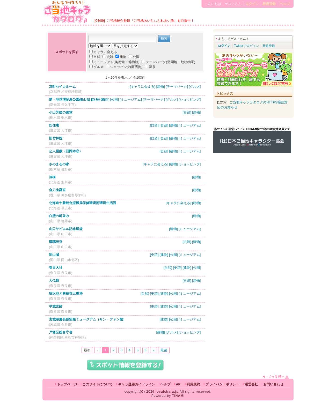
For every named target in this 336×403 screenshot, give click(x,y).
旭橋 (52, 177)
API (178, 384)
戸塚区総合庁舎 (60, 332)
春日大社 (55, 268)
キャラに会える (103, 52)
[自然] (95, 99)
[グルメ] (195, 86)
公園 (134, 57)
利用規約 (193, 384)
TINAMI (178, 396)
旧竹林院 (55, 138)
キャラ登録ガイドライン (136, 384)
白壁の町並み (59, 216)
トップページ (67, 384)
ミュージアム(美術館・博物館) (114, 62)
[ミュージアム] (131, 99)
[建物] (160, 86)
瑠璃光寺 (55, 242)
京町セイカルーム (62, 86)
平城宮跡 (55, 306)
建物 (120, 57)
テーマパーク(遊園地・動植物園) (168, 62)
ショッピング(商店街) (124, 67)
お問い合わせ (273, 384)
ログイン (252, 4)
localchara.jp (167, 391)
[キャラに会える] (142, 86)
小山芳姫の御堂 (60, 112)
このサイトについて (97, 384)
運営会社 (251, 384)
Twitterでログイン (246, 46)
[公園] (114, 99)
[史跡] (186, 112)
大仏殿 (54, 280)
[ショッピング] (190, 99)
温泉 (150, 67)
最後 (163, 350)
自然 (94, 57)
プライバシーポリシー (222, 384)
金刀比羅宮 (57, 190)
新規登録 (269, 4)
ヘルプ (285, 4)
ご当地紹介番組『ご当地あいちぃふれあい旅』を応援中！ (150, 21)
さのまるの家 (59, 164)
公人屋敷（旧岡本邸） (66, 151)
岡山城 (54, 255)
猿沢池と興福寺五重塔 (66, 293)
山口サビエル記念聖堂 (66, 229)
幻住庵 (54, 125)
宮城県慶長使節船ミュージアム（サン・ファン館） (87, 319)
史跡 (108, 57)
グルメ (96, 67)
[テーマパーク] (177, 86)
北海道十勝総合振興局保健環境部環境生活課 (82, 203)
